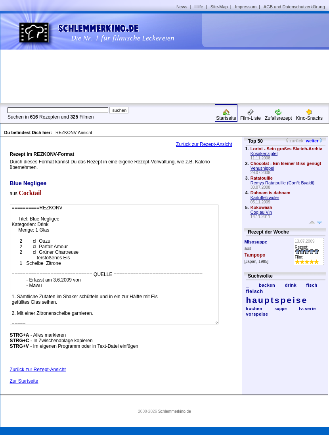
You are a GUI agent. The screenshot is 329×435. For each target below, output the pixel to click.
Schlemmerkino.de (174, 411)
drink (290, 285)
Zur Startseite (24, 381)
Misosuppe (256, 242)
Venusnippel (262, 168)
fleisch (254, 291)
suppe (281, 309)
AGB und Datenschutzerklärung (294, 6)
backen (267, 285)
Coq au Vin (261, 212)
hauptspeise (277, 300)
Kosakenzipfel (264, 153)
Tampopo (255, 255)
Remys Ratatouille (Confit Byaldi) (282, 182)
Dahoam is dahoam (271, 192)
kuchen (254, 308)
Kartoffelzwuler (265, 197)
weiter (312, 140)
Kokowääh (261, 207)
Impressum (245, 6)
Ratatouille (262, 178)
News (181, 6)
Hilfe (199, 6)
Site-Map (219, 6)
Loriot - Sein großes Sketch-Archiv (286, 148)
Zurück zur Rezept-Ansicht (204, 144)
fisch (312, 285)
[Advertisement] (263, 58)
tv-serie (307, 308)
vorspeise (257, 314)
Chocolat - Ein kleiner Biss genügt (286, 163)
